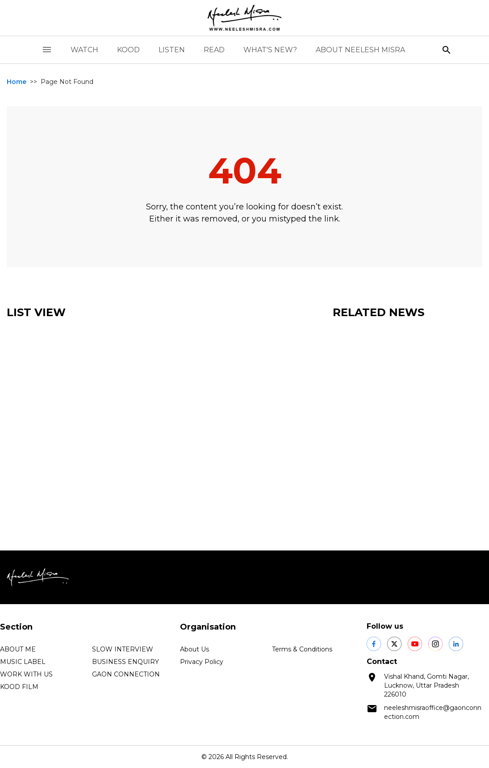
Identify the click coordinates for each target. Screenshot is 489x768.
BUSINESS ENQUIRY (125, 662)
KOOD (128, 50)
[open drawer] (47, 49)
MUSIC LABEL (23, 662)
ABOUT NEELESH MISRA (360, 50)
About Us (194, 649)
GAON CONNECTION (126, 674)
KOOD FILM (19, 687)
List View (36, 312)
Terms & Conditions (302, 649)
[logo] (244, 17)
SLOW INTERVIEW (122, 649)
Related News (378, 312)
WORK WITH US (26, 674)
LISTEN (172, 50)
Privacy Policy (201, 662)
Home (16, 82)
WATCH (84, 50)
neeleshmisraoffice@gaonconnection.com (432, 712)
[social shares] (374, 644)
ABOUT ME (18, 649)
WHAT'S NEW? (270, 50)
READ (214, 50)
